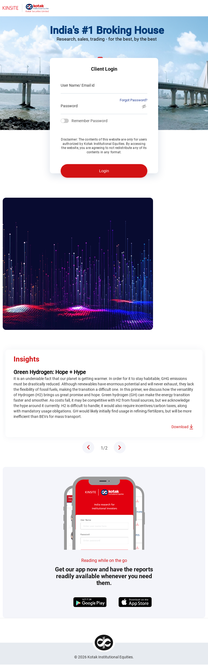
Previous (88, 447)
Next (120, 447)
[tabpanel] (104, 324)
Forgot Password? (133, 100)
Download (179, 427)
